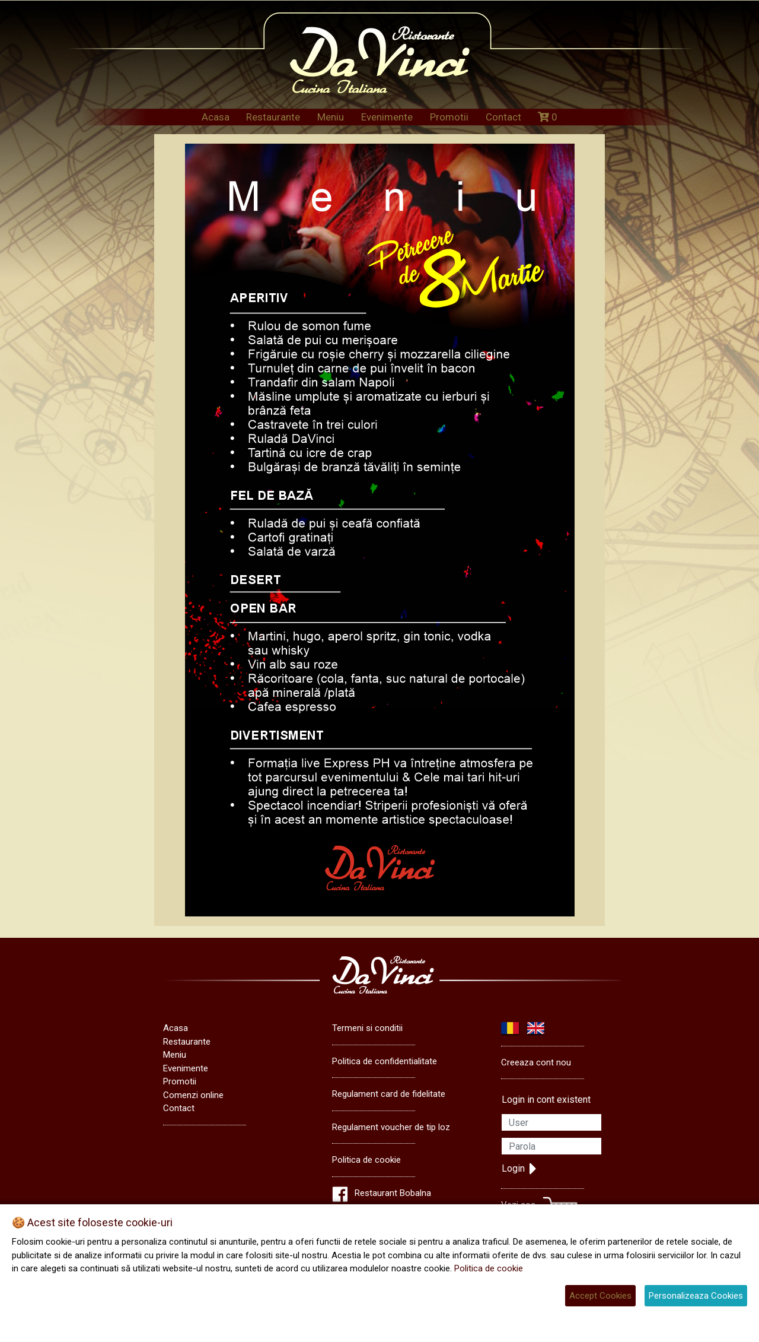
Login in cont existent (546, 1099)
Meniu (330, 117)
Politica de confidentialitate (384, 1061)
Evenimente (387, 117)
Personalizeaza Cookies (696, 1295)
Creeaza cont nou (536, 1062)
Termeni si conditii (367, 1028)
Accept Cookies (600, 1295)
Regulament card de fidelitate (388, 1094)
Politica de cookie (366, 1159)
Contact (503, 117)
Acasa (215, 117)
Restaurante (273, 117)
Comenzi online (193, 1095)
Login (519, 1168)
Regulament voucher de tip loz (391, 1127)
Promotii (449, 117)
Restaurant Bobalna (393, 1193)
